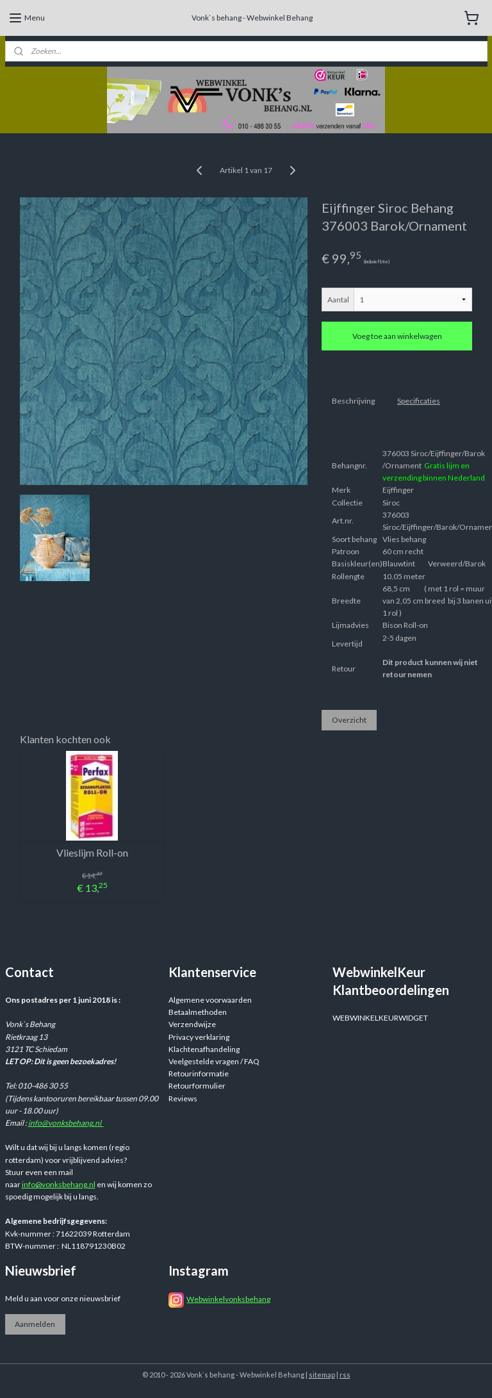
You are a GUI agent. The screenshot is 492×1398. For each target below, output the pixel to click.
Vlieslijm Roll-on (92, 852)
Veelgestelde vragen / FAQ (213, 1061)
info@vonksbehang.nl (66, 1123)
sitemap (322, 1374)
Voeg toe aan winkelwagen (397, 336)
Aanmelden (35, 1324)
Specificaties (418, 401)
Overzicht (349, 720)
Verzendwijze (192, 1024)
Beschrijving (353, 401)
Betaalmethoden (197, 1012)
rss (345, 1374)
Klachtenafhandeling (204, 1049)
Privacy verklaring (198, 1037)
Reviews (182, 1098)
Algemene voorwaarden (210, 1000)
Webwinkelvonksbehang (228, 1299)
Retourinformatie (198, 1073)
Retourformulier (197, 1085)
